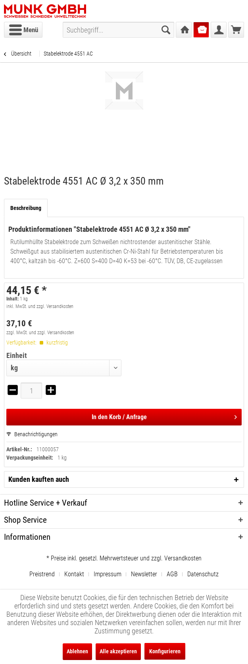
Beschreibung (25, 208)
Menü (23, 28)
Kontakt (74, 574)
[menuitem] (23, 30)
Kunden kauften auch (38, 479)
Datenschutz (203, 574)
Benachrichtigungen (32, 434)
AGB (172, 574)
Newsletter (144, 574)
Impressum (107, 574)
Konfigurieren (165, 651)
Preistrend (42, 574)
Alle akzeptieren (118, 651)
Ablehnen (77, 651)
